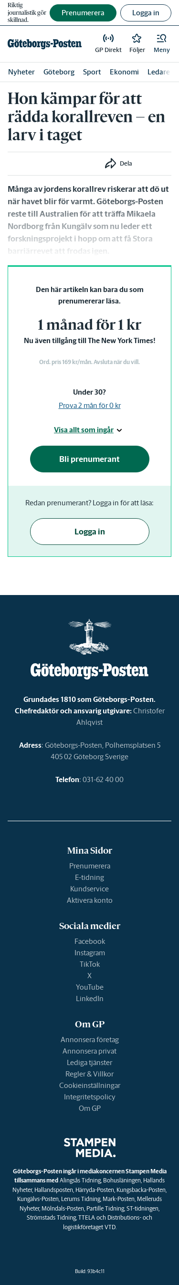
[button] (161, 43)
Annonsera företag (90, 1039)
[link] (45, 44)
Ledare (158, 71)
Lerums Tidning (80, 1198)
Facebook (89, 941)
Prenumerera (89, 865)
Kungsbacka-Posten (141, 1189)
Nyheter (21, 71)
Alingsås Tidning (80, 1180)
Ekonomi (124, 71)
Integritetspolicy (90, 1096)
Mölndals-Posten (63, 1208)
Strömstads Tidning (51, 1217)
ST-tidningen (142, 1208)
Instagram (89, 952)
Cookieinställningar (89, 1085)
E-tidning (89, 877)
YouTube (90, 987)
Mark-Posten (119, 1198)
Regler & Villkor (89, 1073)
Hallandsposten (53, 1189)
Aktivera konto (90, 900)
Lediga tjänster (89, 1062)
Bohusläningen (122, 1180)
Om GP (90, 1108)
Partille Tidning (105, 1208)
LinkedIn (90, 998)
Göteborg (58, 71)
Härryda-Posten (94, 1189)
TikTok (90, 964)
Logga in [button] (145, 12)
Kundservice (89, 888)
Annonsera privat (89, 1050)
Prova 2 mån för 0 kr (90, 405)
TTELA (86, 1217)
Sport (92, 71)
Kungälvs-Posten (38, 1198)
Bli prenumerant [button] (89, 459)
